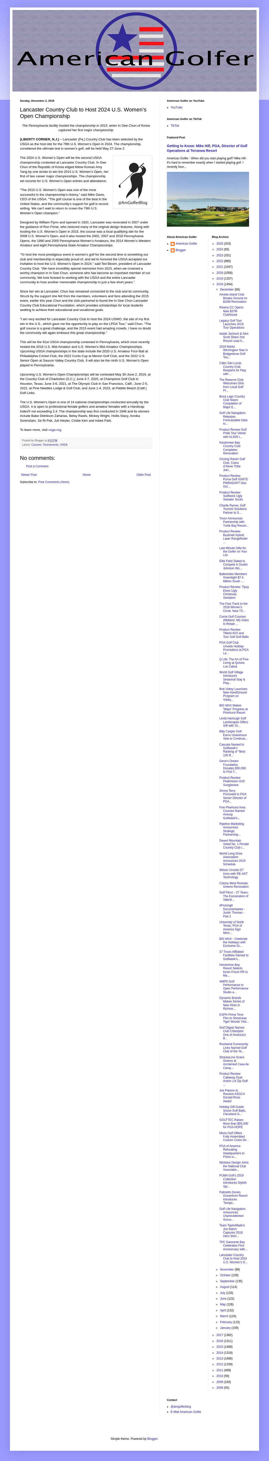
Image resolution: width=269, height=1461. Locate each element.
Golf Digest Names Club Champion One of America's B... (232, 1033)
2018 (220, 284)
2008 (220, 1387)
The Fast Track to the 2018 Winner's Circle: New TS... (233, 607)
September (227, 1281)
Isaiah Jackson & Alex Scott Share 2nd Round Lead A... (233, 337)
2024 (220, 249)
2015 (220, 1347)
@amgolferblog (181, 1406)
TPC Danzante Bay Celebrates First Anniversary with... (233, 1245)
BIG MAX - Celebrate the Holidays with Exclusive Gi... (233, 942)
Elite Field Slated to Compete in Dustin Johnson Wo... (233, 564)
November (227, 1269)
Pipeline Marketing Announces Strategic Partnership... (231, 829)
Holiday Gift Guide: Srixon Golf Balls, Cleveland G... (232, 1110)
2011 (220, 1370)
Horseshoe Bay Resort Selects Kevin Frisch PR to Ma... (233, 970)
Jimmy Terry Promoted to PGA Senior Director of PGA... (232, 796)
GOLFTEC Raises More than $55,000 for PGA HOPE (233, 1123)
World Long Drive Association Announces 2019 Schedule (232, 859)
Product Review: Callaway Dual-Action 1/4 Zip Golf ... (233, 1079)
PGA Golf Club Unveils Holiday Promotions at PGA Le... (233, 648)
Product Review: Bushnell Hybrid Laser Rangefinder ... (233, 537)
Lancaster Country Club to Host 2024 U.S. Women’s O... (233, 1258)
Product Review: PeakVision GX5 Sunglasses (232, 781)
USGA (63, 444)
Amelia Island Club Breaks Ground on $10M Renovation (233, 298)
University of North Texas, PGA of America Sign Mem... (231, 927)
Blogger (181, 250)
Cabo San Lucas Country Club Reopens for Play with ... (232, 368)
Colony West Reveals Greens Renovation (234, 884)
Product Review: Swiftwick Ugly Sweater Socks (231, 496)
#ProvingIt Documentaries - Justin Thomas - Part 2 (232, 911)
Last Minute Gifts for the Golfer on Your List (233, 551)
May (223, 1304)
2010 (220, 1376)
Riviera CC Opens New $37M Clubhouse (231, 311)
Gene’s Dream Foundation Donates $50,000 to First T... (232, 766)
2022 (220, 261)
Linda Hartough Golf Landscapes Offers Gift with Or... (233, 722)
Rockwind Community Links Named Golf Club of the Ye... (233, 1047)
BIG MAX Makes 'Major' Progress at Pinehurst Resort (233, 709)
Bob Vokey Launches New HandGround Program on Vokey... (233, 694)
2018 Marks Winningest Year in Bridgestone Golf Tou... (233, 352)
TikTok (175, 125)
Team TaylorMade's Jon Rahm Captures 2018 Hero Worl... (232, 1231)
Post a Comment (37, 466)
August (225, 1287)
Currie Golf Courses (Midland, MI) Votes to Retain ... (234, 620)
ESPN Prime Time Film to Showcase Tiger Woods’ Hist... (234, 1018)
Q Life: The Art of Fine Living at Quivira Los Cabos (233, 663)
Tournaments (50, 444)
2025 (220, 243)
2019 (220, 278)
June (223, 1298)
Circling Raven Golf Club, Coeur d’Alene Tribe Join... (232, 464)
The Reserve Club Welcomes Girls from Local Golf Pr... (231, 385)
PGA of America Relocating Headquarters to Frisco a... (231, 1151)
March (224, 1316)
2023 (220, 255)
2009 (220, 1382)
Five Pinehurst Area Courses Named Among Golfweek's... (232, 813)
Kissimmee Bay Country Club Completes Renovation (229, 448)
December (227, 289)
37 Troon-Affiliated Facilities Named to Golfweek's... (233, 955)
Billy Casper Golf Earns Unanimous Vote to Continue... (233, 735)
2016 (220, 1341)
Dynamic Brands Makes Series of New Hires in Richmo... (231, 1003)
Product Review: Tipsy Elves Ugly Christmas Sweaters (234, 592)
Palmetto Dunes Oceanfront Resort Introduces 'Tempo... (233, 1197)
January (225, 1328)
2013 (220, 1358)
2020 (220, 273)
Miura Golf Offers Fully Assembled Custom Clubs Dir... (234, 1136)
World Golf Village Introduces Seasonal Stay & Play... (232, 678)
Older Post (143, 475)
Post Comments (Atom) (53, 482)
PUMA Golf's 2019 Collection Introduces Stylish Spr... (233, 1181)
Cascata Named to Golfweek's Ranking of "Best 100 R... (232, 750)
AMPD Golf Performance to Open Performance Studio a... (233, 987)
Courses (36, 444)
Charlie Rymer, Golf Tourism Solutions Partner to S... (233, 509)
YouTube (176, 107)
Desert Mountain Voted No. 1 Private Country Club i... (234, 844)
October (225, 1275)
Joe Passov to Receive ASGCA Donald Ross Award (232, 1096)
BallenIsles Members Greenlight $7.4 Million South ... (233, 577)
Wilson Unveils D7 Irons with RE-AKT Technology (233, 873)
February (226, 1322)
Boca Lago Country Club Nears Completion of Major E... (232, 402)
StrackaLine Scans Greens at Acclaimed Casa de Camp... (234, 1063)
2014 (220, 1353)
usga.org (54, 430)
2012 (220, 1364)
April (223, 1310)
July (223, 1293)
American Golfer (186, 243)
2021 (220, 267)
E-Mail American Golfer (186, 1412)
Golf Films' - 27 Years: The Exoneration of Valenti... (233, 896)
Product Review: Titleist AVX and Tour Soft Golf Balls (234, 633)
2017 (220, 1335)
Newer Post (29, 475)
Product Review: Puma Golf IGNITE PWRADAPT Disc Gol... (233, 481)
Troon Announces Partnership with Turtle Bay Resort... (234, 522)
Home (87, 475)
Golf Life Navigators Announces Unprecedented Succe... (232, 1214)
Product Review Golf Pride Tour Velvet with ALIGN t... (232, 433)
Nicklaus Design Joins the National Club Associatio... (233, 1166)
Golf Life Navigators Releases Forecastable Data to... (233, 418)
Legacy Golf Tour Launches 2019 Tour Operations (231, 324)
